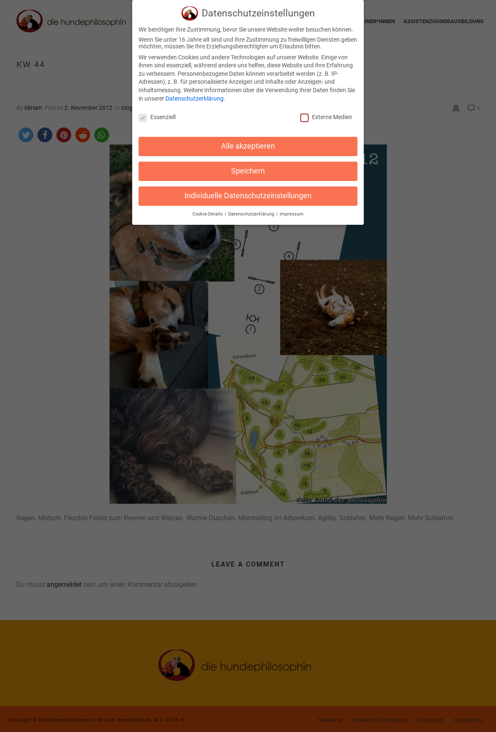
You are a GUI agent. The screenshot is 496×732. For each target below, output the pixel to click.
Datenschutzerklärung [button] (251, 210)
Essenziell (157, 113)
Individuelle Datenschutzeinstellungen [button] (248, 192)
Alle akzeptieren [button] (248, 142)
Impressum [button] (292, 210)
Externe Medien (326, 113)
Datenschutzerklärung (194, 94)
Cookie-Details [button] (208, 210)
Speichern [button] (248, 167)
